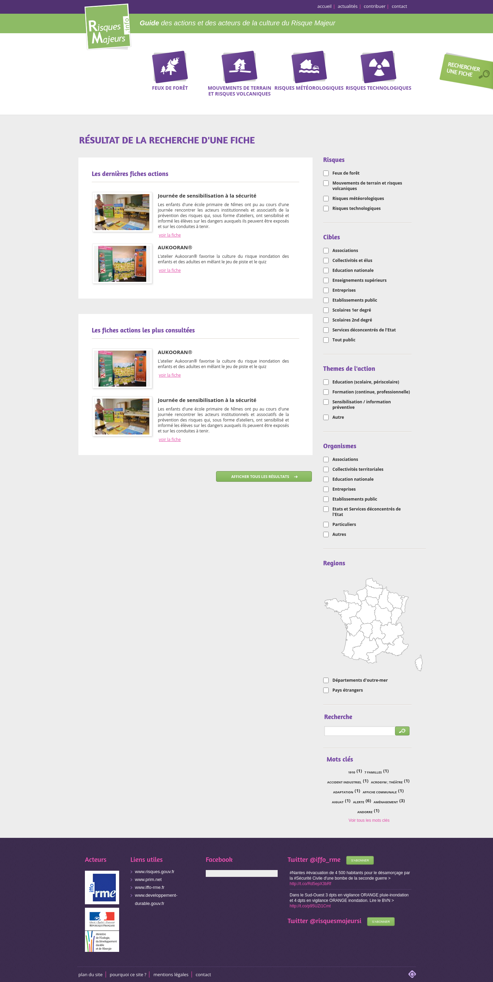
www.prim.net (148, 879)
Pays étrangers (347, 690)
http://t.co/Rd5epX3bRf (310, 883)
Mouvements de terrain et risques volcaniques (367, 185)
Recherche (464, 72)
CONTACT (203, 974)
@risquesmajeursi (336, 920)
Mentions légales (170, 974)
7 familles (373, 772)
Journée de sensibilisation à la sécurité (207, 195)
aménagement (386, 802)
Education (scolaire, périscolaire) (365, 382)
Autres (339, 534)
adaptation (343, 792)
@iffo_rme (325, 859)
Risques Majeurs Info (107, 25)
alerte (358, 802)
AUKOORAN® (175, 247)
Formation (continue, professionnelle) (371, 392)
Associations (345, 250)
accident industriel (344, 782)
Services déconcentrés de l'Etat (364, 330)
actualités (348, 6)
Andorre (364, 812)
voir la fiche (170, 235)
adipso (412, 974)
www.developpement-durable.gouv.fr (156, 899)
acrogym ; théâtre (387, 782)
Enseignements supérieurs (359, 280)
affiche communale (379, 792)
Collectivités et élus (352, 260)
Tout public (343, 340)
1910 (351, 772)
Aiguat (338, 802)
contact (399, 6)
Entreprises (344, 290)
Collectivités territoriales (357, 469)
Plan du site (90, 974)
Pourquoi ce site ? (128, 974)
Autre (338, 417)
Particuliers (344, 524)
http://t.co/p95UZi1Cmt (310, 906)
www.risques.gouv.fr (154, 871)
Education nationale (353, 270)
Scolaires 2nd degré (352, 320)
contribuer (375, 6)
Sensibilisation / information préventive (361, 404)
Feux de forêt (345, 173)
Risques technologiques (356, 208)
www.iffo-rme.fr (149, 887)
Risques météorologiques (358, 198)
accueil (324, 6)
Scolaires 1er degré (351, 310)
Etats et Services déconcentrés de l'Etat (366, 511)
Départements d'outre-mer (360, 680)
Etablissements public (354, 300)
